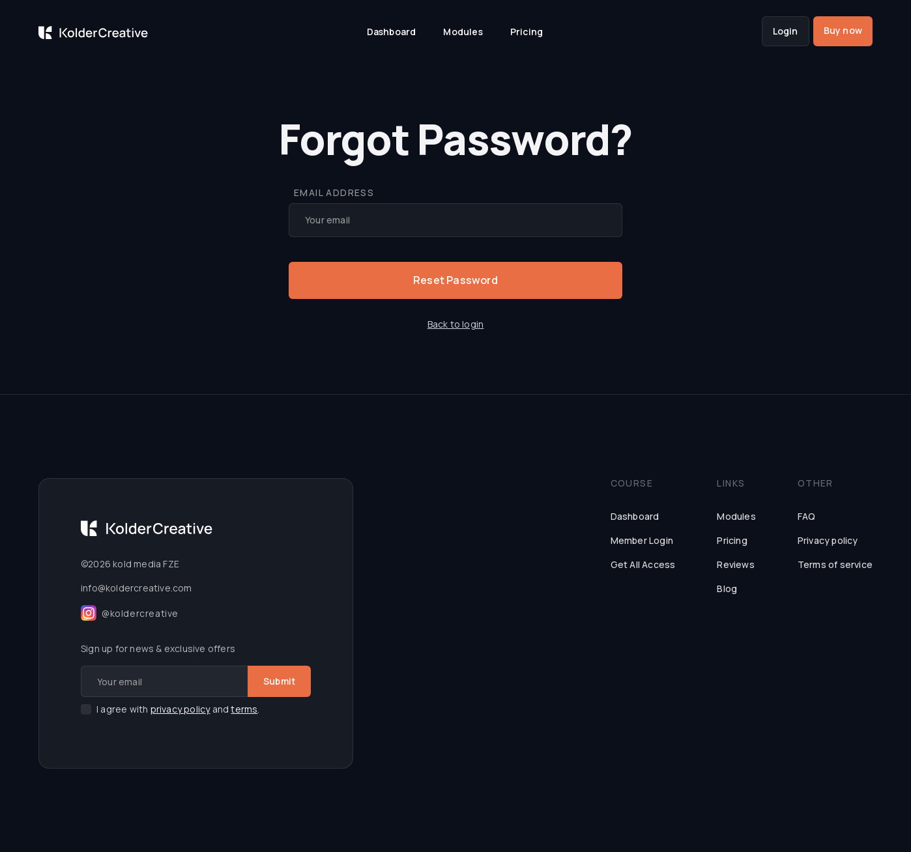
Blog (727, 588)
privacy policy (180, 709)
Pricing (526, 31)
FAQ (807, 516)
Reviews (735, 564)
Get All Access (643, 564)
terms (244, 709)
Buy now (843, 30)
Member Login (642, 540)
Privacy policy (828, 540)
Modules (462, 31)
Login (785, 31)
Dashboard (391, 31)
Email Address (334, 192)
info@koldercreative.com (136, 588)
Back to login (455, 324)
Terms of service (835, 564)
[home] (93, 31)
